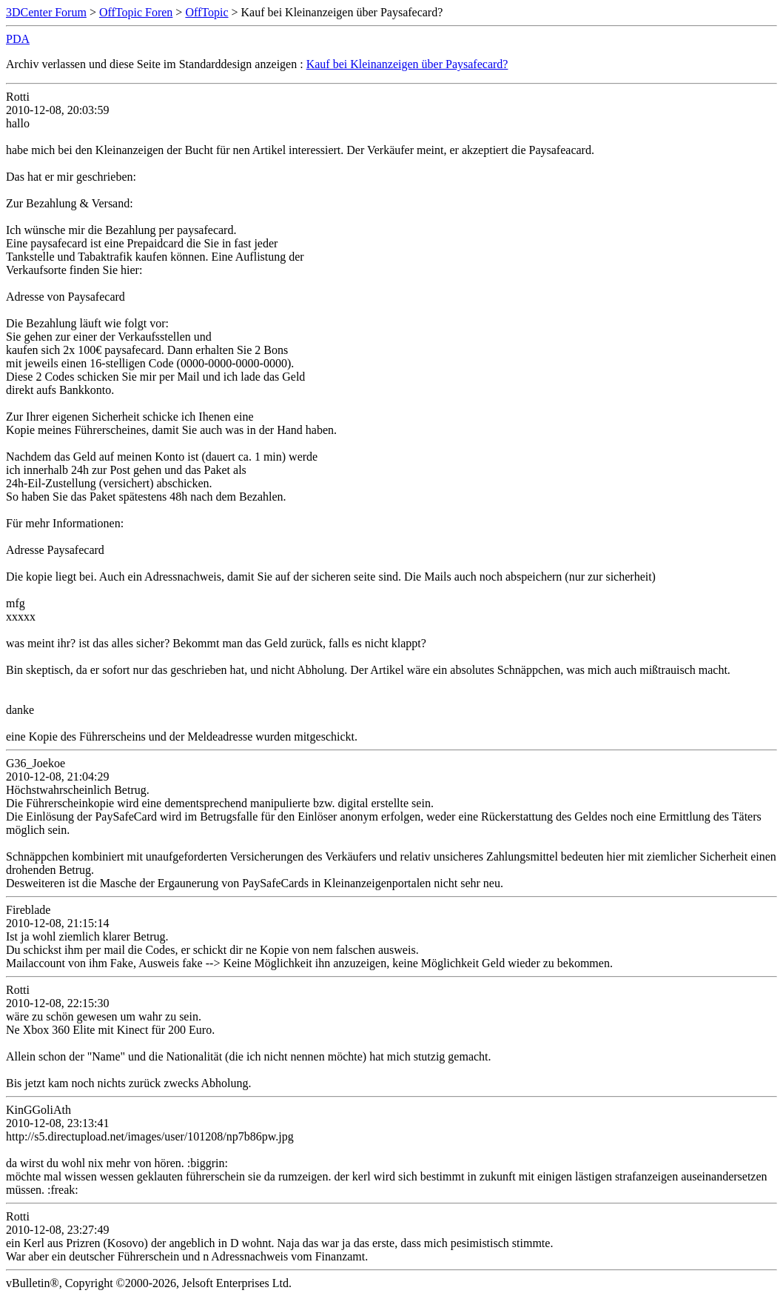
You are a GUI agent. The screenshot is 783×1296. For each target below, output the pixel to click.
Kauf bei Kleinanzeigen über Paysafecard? (407, 64)
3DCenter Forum (46, 12)
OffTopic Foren (135, 12)
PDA (18, 39)
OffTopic (206, 12)
